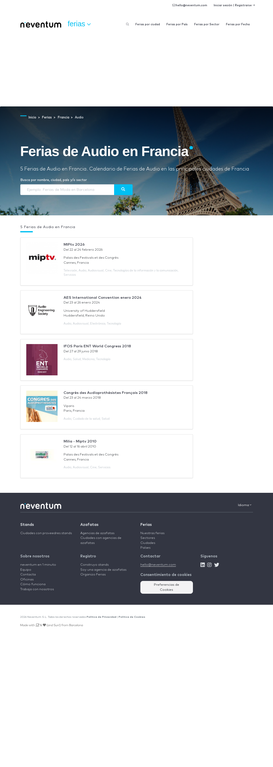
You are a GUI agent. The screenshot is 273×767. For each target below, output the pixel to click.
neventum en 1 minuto (38, 564)
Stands (27, 525)
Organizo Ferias (93, 574)
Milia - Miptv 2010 (80, 441)
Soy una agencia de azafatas (103, 569)
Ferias (146, 525)
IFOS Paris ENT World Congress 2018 (97, 346)
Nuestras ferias (152, 533)
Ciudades (147, 543)
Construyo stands (94, 564)
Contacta (28, 574)
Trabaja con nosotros (37, 589)
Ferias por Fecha (238, 24)
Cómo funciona (33, 584)
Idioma (244, 505)
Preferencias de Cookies (166, 587)
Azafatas (89, 525)
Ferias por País (177, 24)
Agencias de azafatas (97, 533)
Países (145, 547)
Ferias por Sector (206, 24)
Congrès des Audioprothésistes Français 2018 (106, 393)
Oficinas (27, 579)
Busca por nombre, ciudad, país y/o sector (53, 180)
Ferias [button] (79, 24)
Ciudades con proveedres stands (46, 533)
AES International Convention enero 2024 (103, 297)
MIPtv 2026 (74, 244)
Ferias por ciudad (147, 24)
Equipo (25, 569)
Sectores (147, 538)
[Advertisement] (136, 69)
